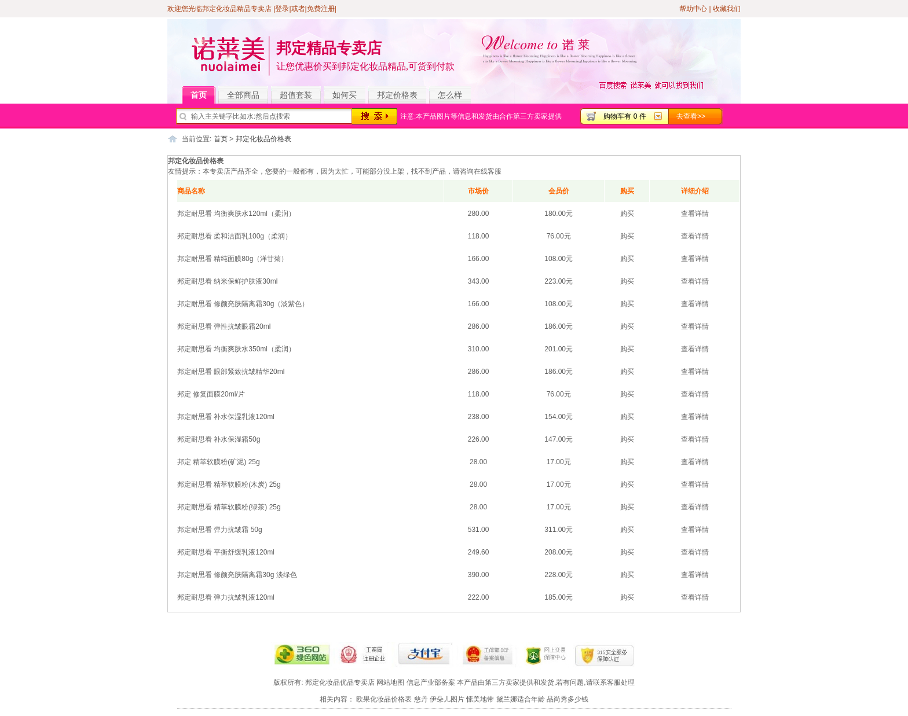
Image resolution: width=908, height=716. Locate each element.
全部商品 (247, 95)
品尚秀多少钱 (567, 699)
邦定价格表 (397, 95)
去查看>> (690, 116)
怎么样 (450, 95)
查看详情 (695, 214)
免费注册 (321, 9)
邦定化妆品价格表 (263, 139)
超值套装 (300, 95)
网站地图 (390, 682)
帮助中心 (693, 9)
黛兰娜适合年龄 (520, 699)
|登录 (281, 9)
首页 (203, 95)
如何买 (344, 95)
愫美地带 (480, 699)
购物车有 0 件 (624, 116)
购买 (627, 214)
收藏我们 (727, 9)
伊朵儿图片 (447, 699)
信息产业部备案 (431, 682)
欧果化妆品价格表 (384, 699)
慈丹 (421, 699)
